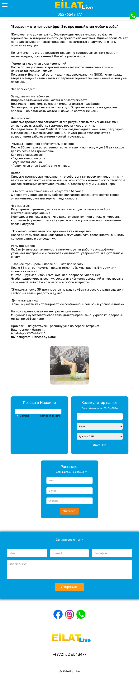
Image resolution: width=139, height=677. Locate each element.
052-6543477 (69, 14)
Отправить (69, 511)
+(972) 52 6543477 (69, 654)
